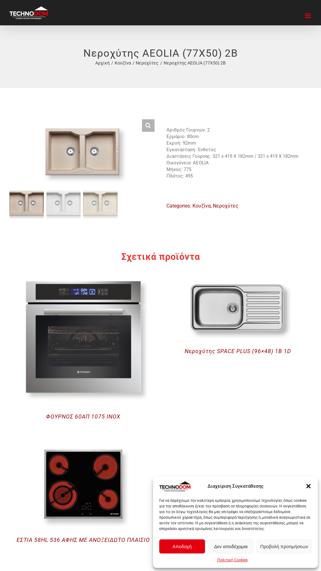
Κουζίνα (201, 206)
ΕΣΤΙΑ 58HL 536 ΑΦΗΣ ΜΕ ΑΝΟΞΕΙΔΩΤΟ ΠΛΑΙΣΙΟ (83, 540)
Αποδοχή (182, 546)
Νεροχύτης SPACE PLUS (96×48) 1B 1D (238, 351)
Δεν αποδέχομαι (231, 546)
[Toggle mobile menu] (308, 16)
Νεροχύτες (226, 206)
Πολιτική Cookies (232, 560)
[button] (308, 486)
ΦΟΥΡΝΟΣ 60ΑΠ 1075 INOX (83, 416)
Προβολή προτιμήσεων (284, 546)
